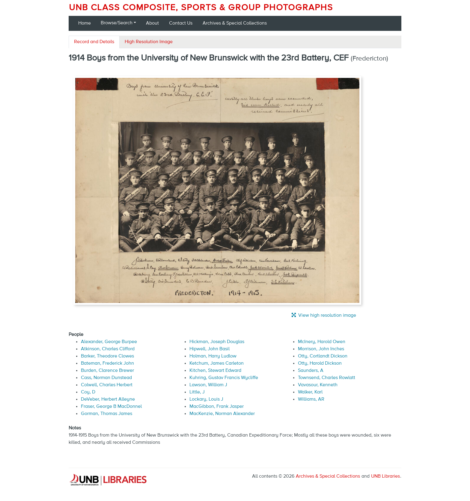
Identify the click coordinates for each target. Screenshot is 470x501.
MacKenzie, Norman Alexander (222, 413)
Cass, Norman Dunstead (106, 377)
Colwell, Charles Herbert (106, 385)
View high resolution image (324, 315)
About (152, 23)
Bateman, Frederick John (107, 363)
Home (84, 23)
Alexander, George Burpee (109, 341)
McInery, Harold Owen (321, 341)
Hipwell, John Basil (209, 349)
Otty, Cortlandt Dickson (322, 356)
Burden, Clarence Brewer (107, 370)
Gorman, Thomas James (106, 413)
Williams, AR (311, 399)
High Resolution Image (149, 42)
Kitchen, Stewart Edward (215, 370)
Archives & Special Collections (235, 23)
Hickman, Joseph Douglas (216, 341)
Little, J (197, 392)
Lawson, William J (208, 385)
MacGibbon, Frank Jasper (216, 406)
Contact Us (180, 23)
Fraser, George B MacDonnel (111, 406)
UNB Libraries (385, 476)
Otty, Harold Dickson (320, 363)
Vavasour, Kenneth (318, 385)
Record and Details (94, 42)
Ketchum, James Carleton (216, 363)
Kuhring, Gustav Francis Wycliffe (223, 377)
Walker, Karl (310, 392)
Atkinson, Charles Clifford (108, 349)
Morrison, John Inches (321, 349)
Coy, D (88, 392)
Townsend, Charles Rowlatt (326, 377)
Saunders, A (310, 370)
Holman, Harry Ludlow (212, 356)
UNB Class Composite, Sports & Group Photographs (201, 8)
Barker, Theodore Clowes (107, 356)
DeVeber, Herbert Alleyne (108, 399)
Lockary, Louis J (206, 399)
